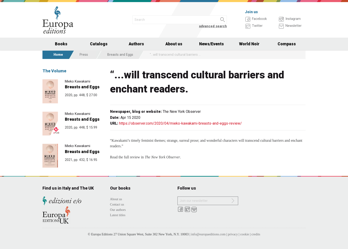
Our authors (118, 210)
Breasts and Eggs (120, 55)
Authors (136, 44)
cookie (244, 234)
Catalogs (99, 44)
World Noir (249, 44)
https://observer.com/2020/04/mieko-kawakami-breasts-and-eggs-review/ (180, 123)
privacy (233, 234)
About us (173, 44)
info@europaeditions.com (208, 234)
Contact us (117, 204)
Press (84, 55)
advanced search (213, 26)
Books (61, 44)
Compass (287, 44)
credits (255, 234)
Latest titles (118, 215)
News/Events (211, 44)
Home (58, 55)
